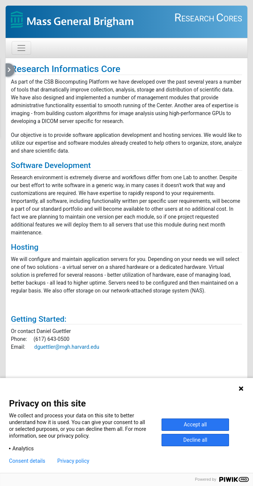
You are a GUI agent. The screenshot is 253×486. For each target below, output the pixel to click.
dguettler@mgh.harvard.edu (66, 347)
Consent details (27, 461)
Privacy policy (73, 461)
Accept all (195, 425)
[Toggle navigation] (21, 48)
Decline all (195, 440)
